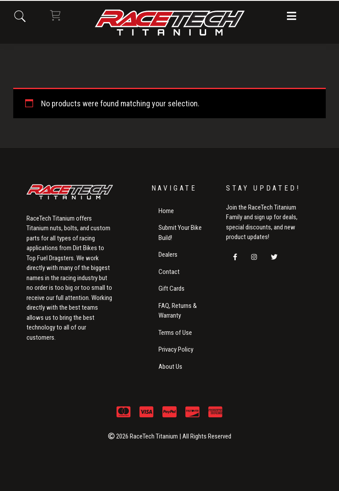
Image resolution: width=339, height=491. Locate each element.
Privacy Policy (175, 349)
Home (166, 211)
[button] (291, 16)
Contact (169, 272)
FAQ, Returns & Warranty (177, 311)
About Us (170, 367)
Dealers (167, 255)
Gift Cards (171, 288)
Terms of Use (175, 333)
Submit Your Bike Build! (180, 233)
